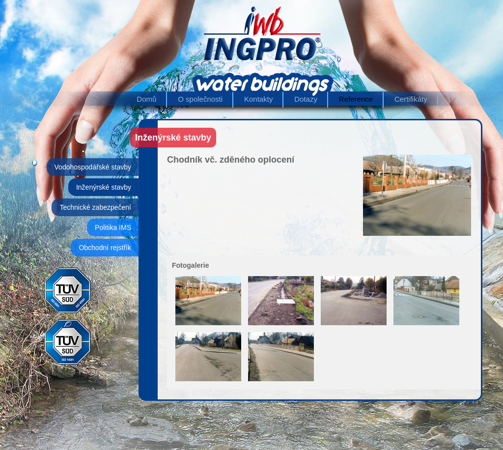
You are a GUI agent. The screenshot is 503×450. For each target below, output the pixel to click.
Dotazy (305, 99)
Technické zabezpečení (95, 207)
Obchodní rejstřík (105, 248)
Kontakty (258, 99)
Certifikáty (410, 99)
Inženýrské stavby (103, 187)
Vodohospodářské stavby (93, 167)
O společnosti (200, 99)
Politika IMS (113, 227)
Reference (356, 99)
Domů (146, 99)
